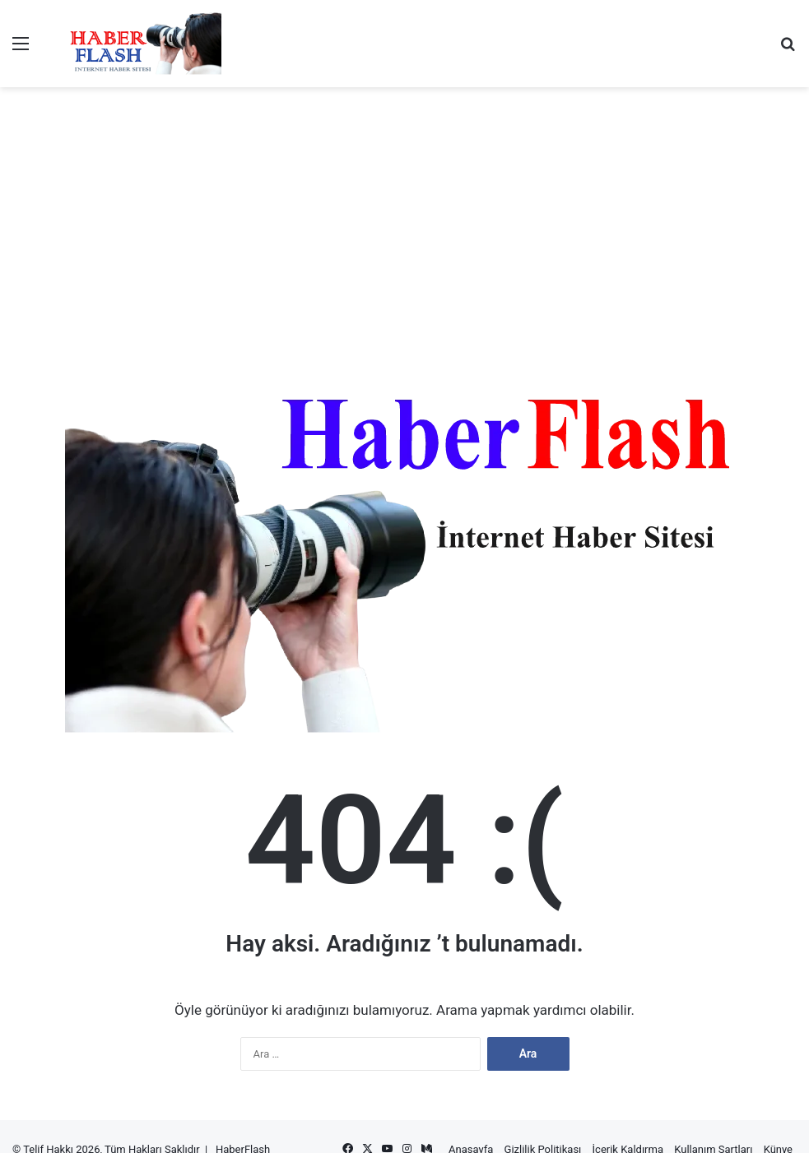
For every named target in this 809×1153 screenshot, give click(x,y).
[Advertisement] (404, 141)
